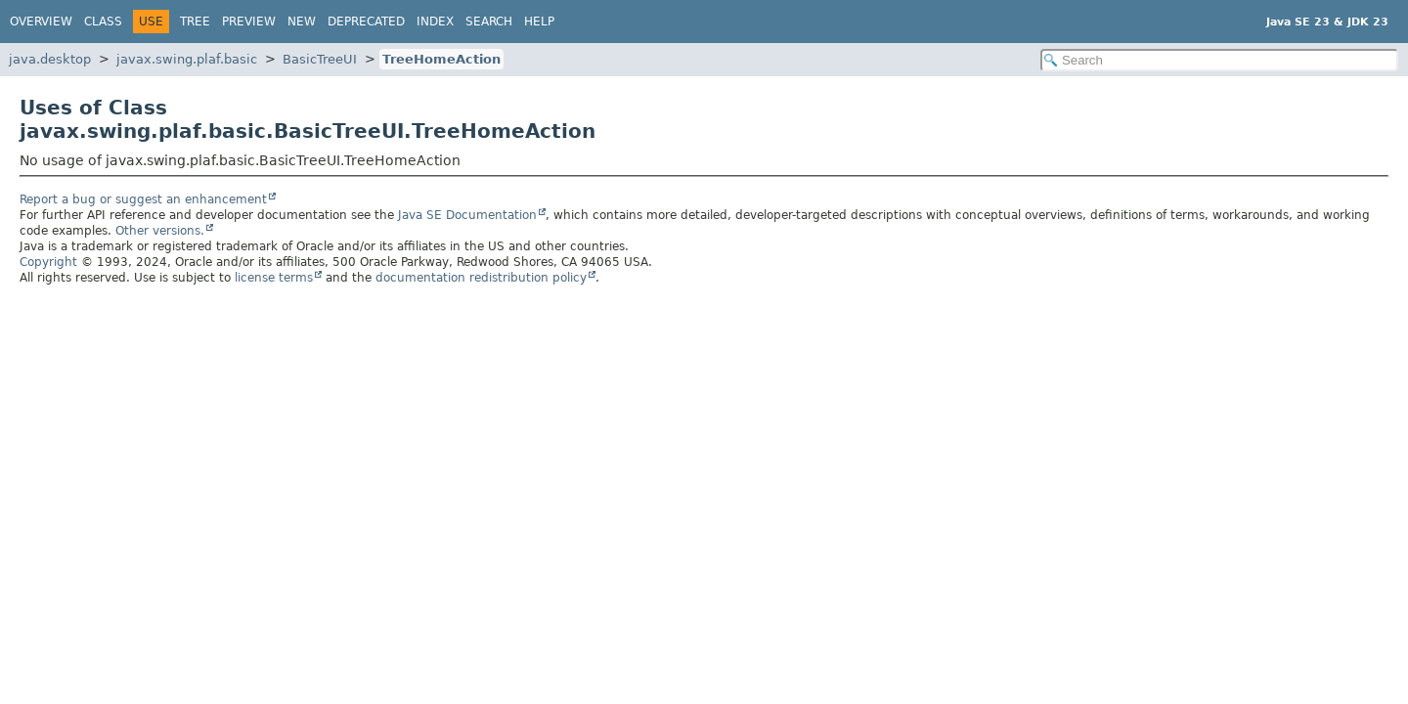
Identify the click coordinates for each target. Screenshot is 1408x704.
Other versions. (159, 231)
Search (488, 21)
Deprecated (366, 21)
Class (103, 21)
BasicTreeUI (320, 59)
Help (539, 21)
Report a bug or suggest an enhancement (143, 199)
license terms (274, 278)
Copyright (48, 262)
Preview (249, 21)
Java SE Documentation (467, 215)
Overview (41, 21)
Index (435, 21)
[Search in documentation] (1219, 60)
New (301, 21)
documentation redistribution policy (481, 278)
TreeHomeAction (441, 59)
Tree (195, 21)
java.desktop (50, 59)
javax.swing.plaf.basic (186, 59)
